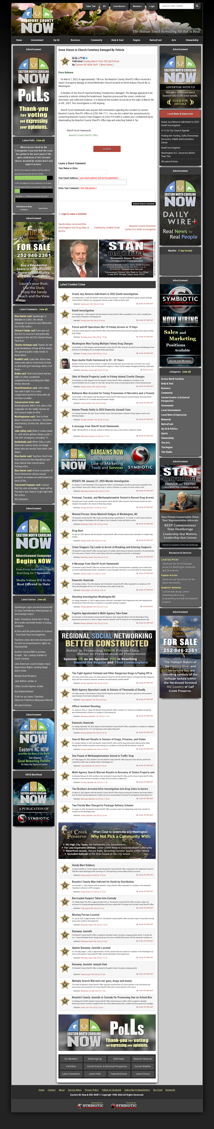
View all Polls (43, 208)
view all (40, 140)
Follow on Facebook (111, 1091)
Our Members (71, 1060)
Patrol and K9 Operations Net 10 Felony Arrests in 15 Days (104, 328)
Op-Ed (56, 40)
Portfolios (71, 1068)
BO (104, 6)
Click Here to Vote (24, 206)
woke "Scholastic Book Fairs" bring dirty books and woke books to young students (33, 622)
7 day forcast (185, 250)
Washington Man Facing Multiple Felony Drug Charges (102, 345)
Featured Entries (119, 1075)
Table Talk (91, 6)
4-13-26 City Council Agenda (175, 130)
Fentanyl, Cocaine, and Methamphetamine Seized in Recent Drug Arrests (113, 499)
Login (152, 6)
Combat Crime (113, 229)
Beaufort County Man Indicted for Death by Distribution (103, 883)
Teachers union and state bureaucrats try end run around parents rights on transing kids (33, 643)
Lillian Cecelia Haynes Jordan (29, 686)
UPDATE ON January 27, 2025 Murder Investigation (100, 482)
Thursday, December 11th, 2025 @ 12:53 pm (95, 421)
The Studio (166, 451)
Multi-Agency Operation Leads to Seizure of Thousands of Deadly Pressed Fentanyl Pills (108, 693)
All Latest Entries (23, 705)
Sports (164, 433)
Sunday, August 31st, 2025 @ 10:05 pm (93, 877)
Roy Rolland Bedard (24, 691)
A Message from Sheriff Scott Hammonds (95, 565)
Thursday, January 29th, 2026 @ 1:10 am (94, 355)
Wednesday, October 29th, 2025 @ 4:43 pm (94, 526)
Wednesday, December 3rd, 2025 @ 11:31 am (95, 438)
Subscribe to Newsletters (137, 1091)
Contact (52, 1091)
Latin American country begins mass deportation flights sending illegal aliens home (32, 667)
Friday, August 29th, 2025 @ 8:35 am (92, 910)
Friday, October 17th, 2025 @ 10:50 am (93, 592)
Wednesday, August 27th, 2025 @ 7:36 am (94, 926)
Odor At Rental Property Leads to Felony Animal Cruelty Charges (108, 378)
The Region (167, 447)
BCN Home (119, 1060)
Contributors (119, 6)
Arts (174, 40)
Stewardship (192, 40)
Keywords (170, 1091)
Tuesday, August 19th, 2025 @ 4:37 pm (93, 976)
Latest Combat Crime (72, 286)
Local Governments (171, 410)
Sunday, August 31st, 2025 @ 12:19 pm (93, 893)
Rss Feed (157, 1091)
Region (136, 40)
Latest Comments (71, 1075)
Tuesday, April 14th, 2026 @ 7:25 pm (92, 306)
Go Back (107, 148)
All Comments (21, 499)
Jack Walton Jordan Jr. (26, 681)
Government (37, 40)
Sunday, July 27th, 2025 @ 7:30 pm (92, 1009)
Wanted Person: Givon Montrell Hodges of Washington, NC (104, 515)
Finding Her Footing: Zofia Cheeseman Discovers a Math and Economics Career (179, 139)
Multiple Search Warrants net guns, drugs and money (102, 982)
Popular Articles (169, 575)
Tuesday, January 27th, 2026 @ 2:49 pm (93, 388)
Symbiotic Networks (171, 587)
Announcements (148, 608)
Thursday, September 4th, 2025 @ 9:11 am (94, 784)
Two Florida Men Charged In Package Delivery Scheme (102, 807)
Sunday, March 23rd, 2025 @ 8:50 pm (101, 61)
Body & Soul (118, 40)
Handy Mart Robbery (83, 866)
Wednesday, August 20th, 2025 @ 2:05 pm (94, 943)
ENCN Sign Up (95, 1060)
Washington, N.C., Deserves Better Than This (178, 154)
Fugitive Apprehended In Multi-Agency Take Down (99, 615)
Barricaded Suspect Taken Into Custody (94, 900)
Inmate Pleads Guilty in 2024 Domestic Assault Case (101, 411)
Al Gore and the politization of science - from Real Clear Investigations (33, 633)
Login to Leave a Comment (74, 215)
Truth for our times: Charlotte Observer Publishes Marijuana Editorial (34, 698)
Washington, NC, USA (180, 264)
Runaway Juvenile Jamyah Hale (89, 966)
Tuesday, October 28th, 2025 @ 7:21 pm (93, 542)
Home (19, 40)
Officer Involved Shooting (86, 708)
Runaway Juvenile (82, 933)
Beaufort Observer (143, 1060)
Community (96, 40)
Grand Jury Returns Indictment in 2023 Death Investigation (105, 295)
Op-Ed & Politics (169, 428)
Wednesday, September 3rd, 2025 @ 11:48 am (95, 801)
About (62, 1091)
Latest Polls (95, 1075)
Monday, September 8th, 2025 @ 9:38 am (94, 734)
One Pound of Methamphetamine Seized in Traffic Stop (103, 757)
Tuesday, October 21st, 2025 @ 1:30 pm (93, 575)
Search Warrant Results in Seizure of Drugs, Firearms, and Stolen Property (109, 742)
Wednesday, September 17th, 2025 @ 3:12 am (95, 718)
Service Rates (75, 1091)
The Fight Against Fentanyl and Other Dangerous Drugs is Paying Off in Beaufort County (112, 676)
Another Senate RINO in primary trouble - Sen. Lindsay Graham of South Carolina (31, 655)
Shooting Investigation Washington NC (93, 598)
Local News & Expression (174, 414)
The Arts (165, 442)
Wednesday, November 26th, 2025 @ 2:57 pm (95, 493)
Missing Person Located (85, 916)
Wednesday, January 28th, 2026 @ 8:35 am (94, 372)
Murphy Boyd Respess (26, 675)
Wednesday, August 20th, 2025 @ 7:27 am (94, 959)
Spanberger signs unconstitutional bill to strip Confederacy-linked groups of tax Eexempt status (33, 610)
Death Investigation (83, 312)
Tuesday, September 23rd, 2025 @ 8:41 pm (94, 608)
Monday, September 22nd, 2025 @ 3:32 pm (94, 625)
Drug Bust (77, 532)
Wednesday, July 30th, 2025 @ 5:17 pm (93, 993)
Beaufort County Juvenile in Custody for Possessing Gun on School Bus (112, 999)
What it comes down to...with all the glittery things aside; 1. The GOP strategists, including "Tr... (33, 434)
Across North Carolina (172, 378)
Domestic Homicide (83, 581)
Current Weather (143, 1068)
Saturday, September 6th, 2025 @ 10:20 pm (94, 751)
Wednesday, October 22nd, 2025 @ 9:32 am (94, 559)
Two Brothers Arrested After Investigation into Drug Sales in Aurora (73, 229)
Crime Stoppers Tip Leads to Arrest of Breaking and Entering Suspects (111, 548)
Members (137, 6)
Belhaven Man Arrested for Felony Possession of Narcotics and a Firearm (113, 394)
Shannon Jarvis (148, 371)
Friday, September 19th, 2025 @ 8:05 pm (93, 701)
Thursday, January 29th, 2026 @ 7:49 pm (94, 339)
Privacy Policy (92, 1091)
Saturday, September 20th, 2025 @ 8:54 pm (94, 685)
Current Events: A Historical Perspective (107, 1068)
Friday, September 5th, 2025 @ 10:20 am (93, 768)
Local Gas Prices (169, 559)
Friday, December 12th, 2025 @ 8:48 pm (93, 405)
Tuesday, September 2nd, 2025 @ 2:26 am (94, 817)
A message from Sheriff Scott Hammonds (95, 427)
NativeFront (156, 40)
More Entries (106, 64)
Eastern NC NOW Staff (87, 64)
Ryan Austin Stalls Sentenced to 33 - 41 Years (98, 361)
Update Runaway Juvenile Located (91, 949)
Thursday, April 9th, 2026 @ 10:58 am (93, 322)
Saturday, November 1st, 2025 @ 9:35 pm (94, 509)
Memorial (166, 419)
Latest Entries (143, 1075)
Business (75, 40)
